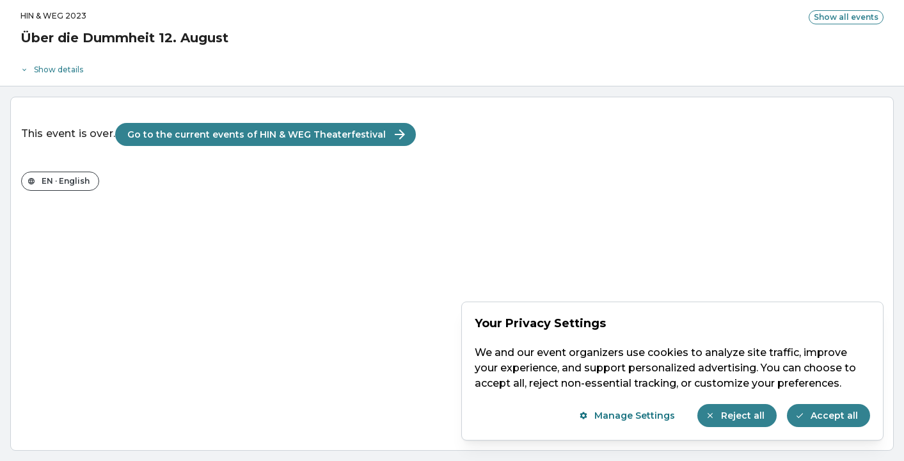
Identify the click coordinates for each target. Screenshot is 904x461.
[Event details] (452, 67)
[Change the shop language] (60, 181)
